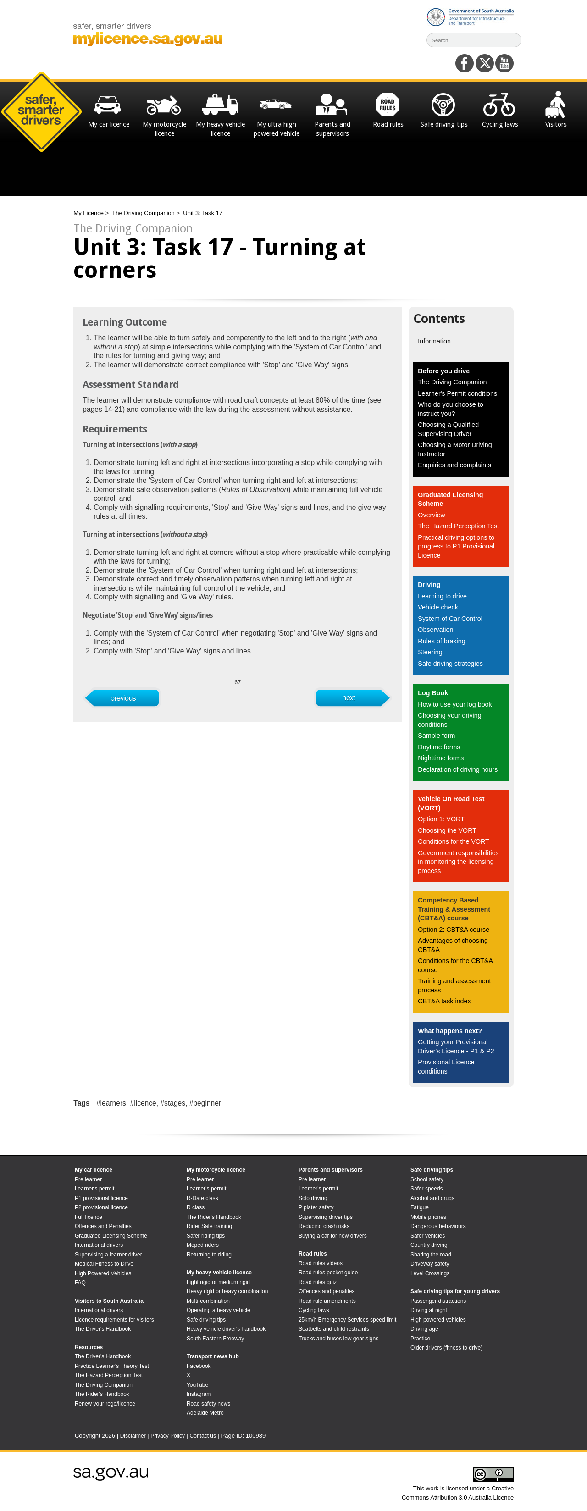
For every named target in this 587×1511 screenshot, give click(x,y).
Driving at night (428, 1310)
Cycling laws (314, 1310)
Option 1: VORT (441, 819)
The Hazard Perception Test (458, 526)
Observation (435, 629)
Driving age (424, 1329)
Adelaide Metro (205, 1413)
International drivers (99, 1245)
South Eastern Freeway (215, 1338)
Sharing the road (430, 1254)
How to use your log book (455, 704)
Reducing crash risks (324, 1226)
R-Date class (202, 1198)
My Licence (89, 213)
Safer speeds (426, 1188)
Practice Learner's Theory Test (112, 1366)
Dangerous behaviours (438, 1226)
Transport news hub (213, 1356)
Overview (431, 515)
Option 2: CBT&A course (453, 929)
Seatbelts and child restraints (334, 1329)
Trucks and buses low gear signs (338, 1338)
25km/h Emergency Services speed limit (347, 1320)
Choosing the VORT (447, 830)
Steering (430, 652)
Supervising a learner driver (108, 1254)
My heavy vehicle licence (219, 1272)
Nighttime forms (441, 758)
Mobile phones (428, 1217)
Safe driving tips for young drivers (455, 1291)
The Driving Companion (144, 213)
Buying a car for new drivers (333, 1236)
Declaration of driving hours (458, 769)
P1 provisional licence (101, 1198)
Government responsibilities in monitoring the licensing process (458, 861)
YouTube (197, 1385)
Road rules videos (321, 1263)
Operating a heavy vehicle (218, 1310)
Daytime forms (439, 747)
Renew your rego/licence (105, 1403)
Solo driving (313, 1198)
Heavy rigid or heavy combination (227, 1291)
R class (196, 1207)
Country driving (429, 1245)
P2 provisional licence (101, 1207)
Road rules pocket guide (328, 1272)
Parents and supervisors (331, 1170)
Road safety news (208, 1403)
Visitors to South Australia (109, 1301)
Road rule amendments (327, 1301)
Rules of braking (441, 641)
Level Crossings (429, 1273)
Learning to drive (442, 596)
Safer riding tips (206, 1236)
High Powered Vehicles (103, 1273)
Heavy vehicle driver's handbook (226, 1329)
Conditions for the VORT (453, 841)
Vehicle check (438, 607)
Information (434, 341)
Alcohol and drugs (432, 1198)
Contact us (203, 1436)
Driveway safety (429, 1264)
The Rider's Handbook (102, 1394)
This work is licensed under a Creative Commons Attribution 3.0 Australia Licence (458, 1488)
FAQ (80, 1282)
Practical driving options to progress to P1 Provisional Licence (456, 546)
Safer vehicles (427, 1236)
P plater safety (316, 1207)
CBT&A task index (444, 1001)
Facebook (199, 1366)
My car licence (93, 1170)
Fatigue (419, 1207)
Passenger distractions (438, 1301)
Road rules (313, 1254)
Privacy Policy (167, 1436)
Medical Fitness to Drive (104, 1264)
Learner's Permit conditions (457, 393)
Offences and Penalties (103, 1226)
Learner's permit (94, 1188)
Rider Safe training (209, 1226)
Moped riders (203, 1245)
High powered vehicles (438, 1320)
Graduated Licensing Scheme (111, 1236)
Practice (420, 1338)
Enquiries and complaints (454, 465)
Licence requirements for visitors (114, 1320)
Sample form (436, 735)
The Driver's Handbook (103, 1329)
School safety (426, 1179)
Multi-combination (208, 1301)
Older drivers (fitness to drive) (446, 1348)
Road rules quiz (318, 1282)
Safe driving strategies (450, 663)
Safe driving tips (206, 1320)
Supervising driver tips (326, 1217)
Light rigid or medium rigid (218, 1282)
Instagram (199, 1394)
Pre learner (88, 1179)
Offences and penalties (327, 1291)
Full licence (88, 1217)
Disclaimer (133, 1436)
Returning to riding (209, 1254)
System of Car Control (450, 618)
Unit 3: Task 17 (202, 213)
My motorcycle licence (216, 1170)
